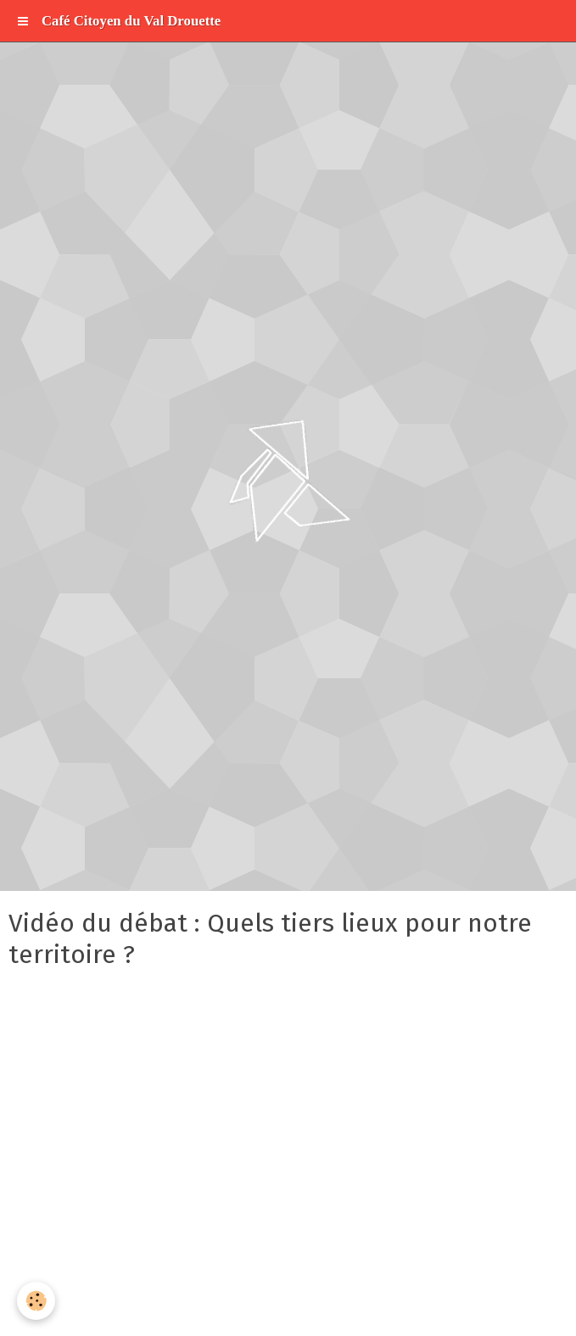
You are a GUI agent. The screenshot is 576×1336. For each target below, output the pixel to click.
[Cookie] (36, 1301)
